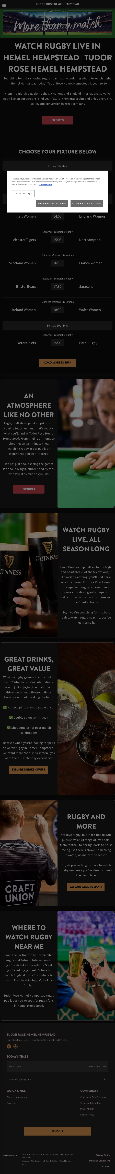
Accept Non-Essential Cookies (86, 203)
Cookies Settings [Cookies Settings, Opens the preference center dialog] (23, 193)
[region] (57, 192)
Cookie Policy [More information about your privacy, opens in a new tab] (45, 184)
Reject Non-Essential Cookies (52, 203)
